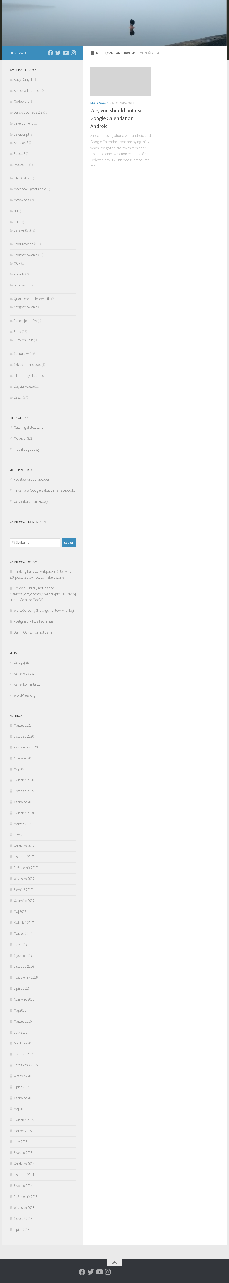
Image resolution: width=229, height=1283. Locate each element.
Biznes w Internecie (27, 90)
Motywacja (99, 103)
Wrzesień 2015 (24, 1076)
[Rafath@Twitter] (58, 53)
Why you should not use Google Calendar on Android (116, 118)
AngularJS (21, 142)
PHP (17, 222)
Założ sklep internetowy (31, 501)
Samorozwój (23, 353)
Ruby (17, 331)
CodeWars (21, 101)
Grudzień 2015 (24, 1043)
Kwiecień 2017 (24, 922)
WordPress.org (24, 695)
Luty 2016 (20, 1032)
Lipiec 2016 (21, 988)
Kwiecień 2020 (24, 780)
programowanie (25, 307)
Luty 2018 (20, 835)
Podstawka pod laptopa (31, 479)
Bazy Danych (23, 79)
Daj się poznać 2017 (28, 112)
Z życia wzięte (24, 386)
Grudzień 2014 (24, 1163)
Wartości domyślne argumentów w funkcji (44, 610)
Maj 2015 (20, 1109)
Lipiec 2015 (21, 1087)
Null (16, 211)
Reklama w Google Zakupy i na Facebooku (45, 490)
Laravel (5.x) (22, 230)
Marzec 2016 (23, 1021)
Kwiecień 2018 (24, 813)
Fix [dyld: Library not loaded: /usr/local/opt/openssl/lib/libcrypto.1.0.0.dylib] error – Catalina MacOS (43, 594)
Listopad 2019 (24, 791)
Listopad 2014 (24, 1174)
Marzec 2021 (23, 725)
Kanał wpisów (24, 673)
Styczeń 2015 (23, 1153)
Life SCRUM (22, 178)
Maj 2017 (20, 911)
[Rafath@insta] (73, 53)
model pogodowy (27, 449)
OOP (17, 263)
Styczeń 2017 (23, 955)
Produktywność (25, 244)
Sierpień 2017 (23, 889)
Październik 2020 (26, 747)
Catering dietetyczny (28, 427)
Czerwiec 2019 (24, 802)
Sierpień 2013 (23, 1218)
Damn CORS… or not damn (33, 632)
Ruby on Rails (23, 340)
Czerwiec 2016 (24, 999)
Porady (19, 274)
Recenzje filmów (25, 320)
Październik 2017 (26, 868)
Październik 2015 (26, 1065)
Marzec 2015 (23, 1131)
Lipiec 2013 (21, 1229)
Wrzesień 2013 (24, 1207)
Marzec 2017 (23, 933)
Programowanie (25, 255)
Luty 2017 (20, 944)
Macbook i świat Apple (30, 189)
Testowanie (22, 285)
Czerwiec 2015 (24, 1098)
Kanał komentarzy (27, 684)
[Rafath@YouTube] (65, 53)
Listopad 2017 (24, 857)
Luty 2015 (20, 1142)
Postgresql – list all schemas (33, 621)
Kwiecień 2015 (24, 1120)
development (23, 123)
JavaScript (21, 134)
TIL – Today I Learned (29, 375)
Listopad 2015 (24, 1054)
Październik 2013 (26, 1196)
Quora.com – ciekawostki (32, 298)
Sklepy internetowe (27, 364)
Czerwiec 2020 (24, 758)
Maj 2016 (20, 1010)
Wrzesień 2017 (24, 878)
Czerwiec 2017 (24, 900)
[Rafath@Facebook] (50, 53)
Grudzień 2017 (24, 846)
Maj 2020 (20, 769)
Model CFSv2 (23, 438)
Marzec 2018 (23, 824)
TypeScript (21, 164)
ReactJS (19, 153)
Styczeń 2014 (23, 1185)
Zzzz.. (18, 397)
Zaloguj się (21, 662)
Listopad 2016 (24, 966)
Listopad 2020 (24, 736)
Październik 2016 (26, 977)
